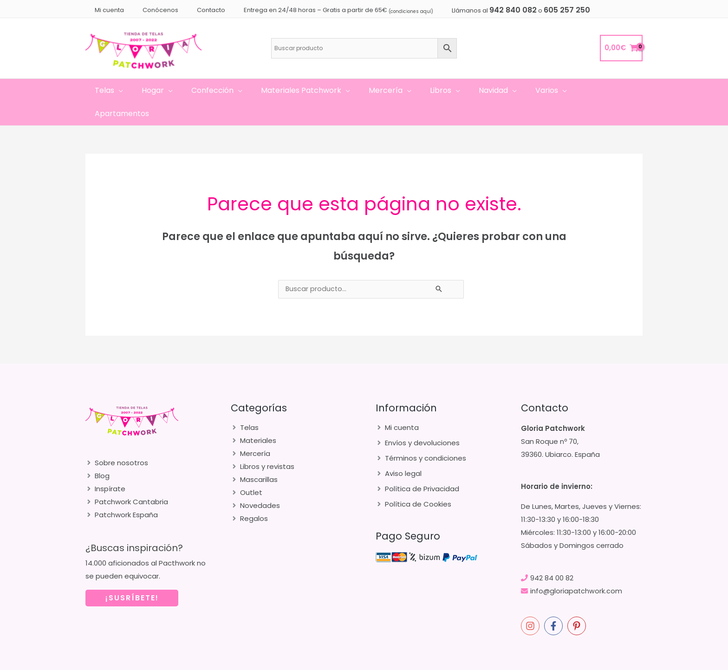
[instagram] (531, 602)
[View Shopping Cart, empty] (621, 48)
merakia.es (571, 660)
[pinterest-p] (578, 602)
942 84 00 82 (551, 554)
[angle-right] (116, 439)
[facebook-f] (555, 602)
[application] (130, 90)
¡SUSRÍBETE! (132, 574)
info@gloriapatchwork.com (576, 567)
